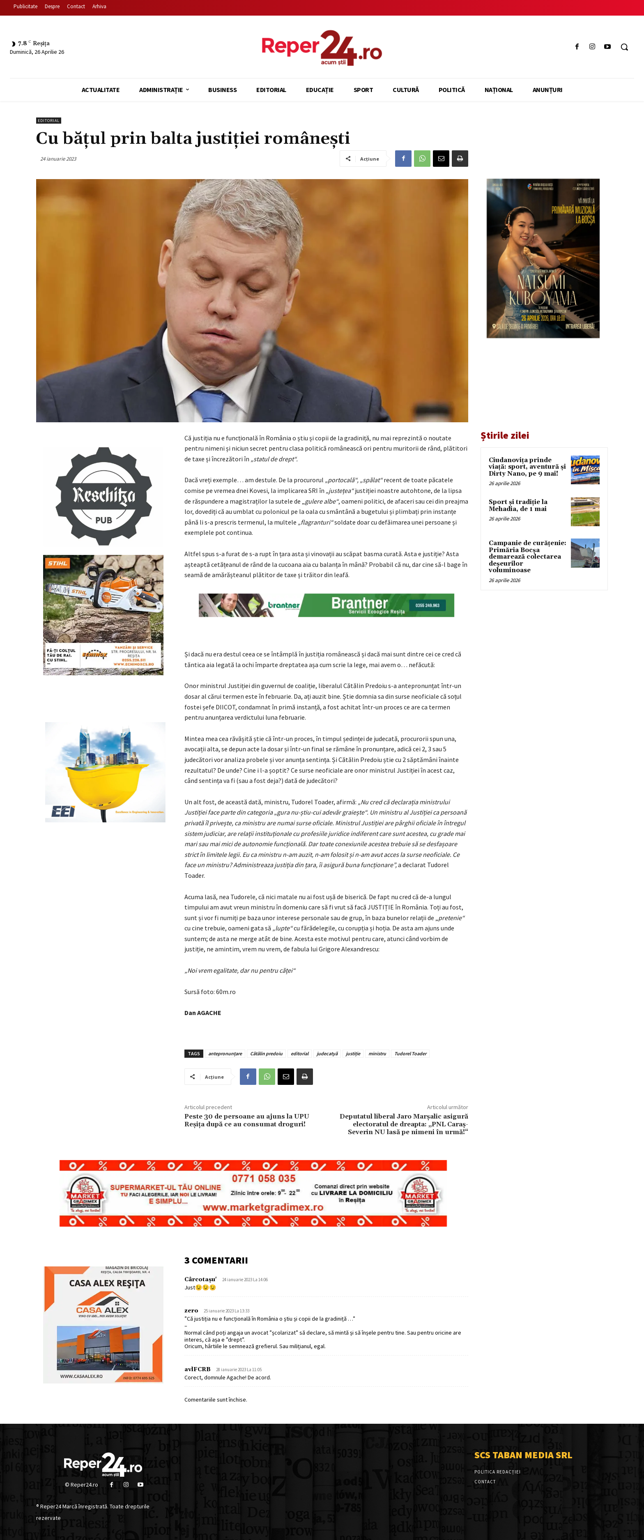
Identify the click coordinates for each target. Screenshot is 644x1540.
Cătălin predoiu (266, 1053)
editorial (299, 1053)
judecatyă (327, 1053)
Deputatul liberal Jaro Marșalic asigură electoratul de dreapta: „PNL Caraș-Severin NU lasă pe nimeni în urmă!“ (404, 1124)
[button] (624, 47)
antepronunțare (225, 1053)
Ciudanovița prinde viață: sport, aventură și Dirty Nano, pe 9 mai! (527, 467)
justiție (353, 1053)
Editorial (48, 120)
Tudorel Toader (410, 1053)
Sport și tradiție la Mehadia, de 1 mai (518, 505)
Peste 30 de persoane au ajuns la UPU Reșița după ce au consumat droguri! (246, 1120)
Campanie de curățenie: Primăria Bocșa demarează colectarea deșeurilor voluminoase (527, 556)
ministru (377, 1053)
